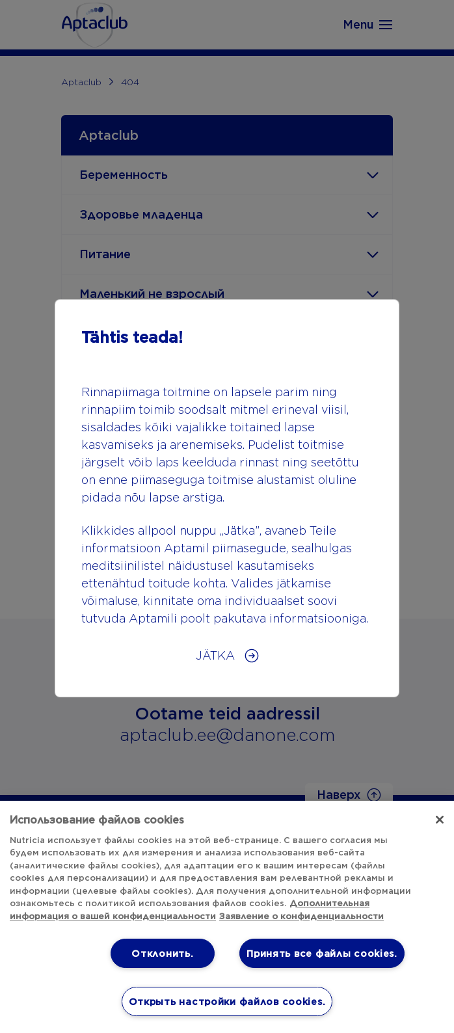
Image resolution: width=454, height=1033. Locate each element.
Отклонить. (162, 953)
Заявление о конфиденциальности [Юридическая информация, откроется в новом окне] (301, 916)
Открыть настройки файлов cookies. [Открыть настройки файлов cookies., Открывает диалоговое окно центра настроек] (227, 1001)
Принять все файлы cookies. (322, 953)
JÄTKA (217, 655)
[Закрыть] (439, 819)
